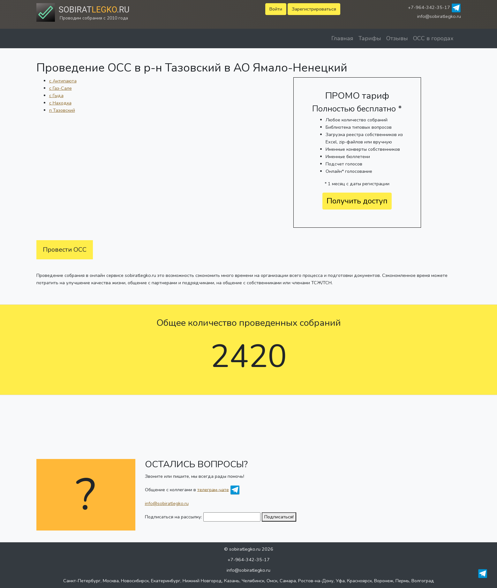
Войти (275, 9)
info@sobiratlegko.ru (439, 16)
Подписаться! (279, 517)
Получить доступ (357, 201)
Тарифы (369, 38)
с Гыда (56, 95)
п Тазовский (62, 110)
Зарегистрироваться (314, 9)
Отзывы (397, 38)
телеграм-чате (213, 489)
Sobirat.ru (94, 9)
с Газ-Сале (60, 88)
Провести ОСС (65, 249)
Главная (342, 38)
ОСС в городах (433, 38)
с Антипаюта (63, 81)
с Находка (60, 103)
